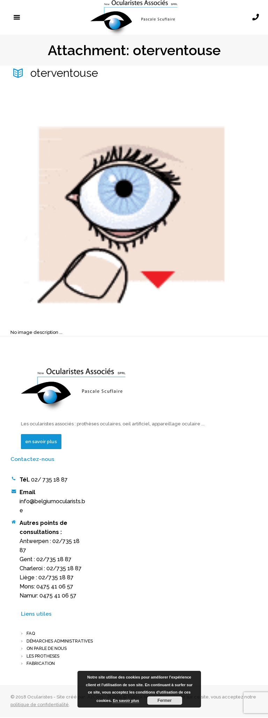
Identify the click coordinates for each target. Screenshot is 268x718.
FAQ (31, 634)
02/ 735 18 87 (49, 480)
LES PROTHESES (45, 656)
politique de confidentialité (40, 705)
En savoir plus (126, 700)
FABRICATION (42, 664)
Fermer (164, 700)
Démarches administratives (62, 641)
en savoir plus (41, 441)
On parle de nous (48, 649)
